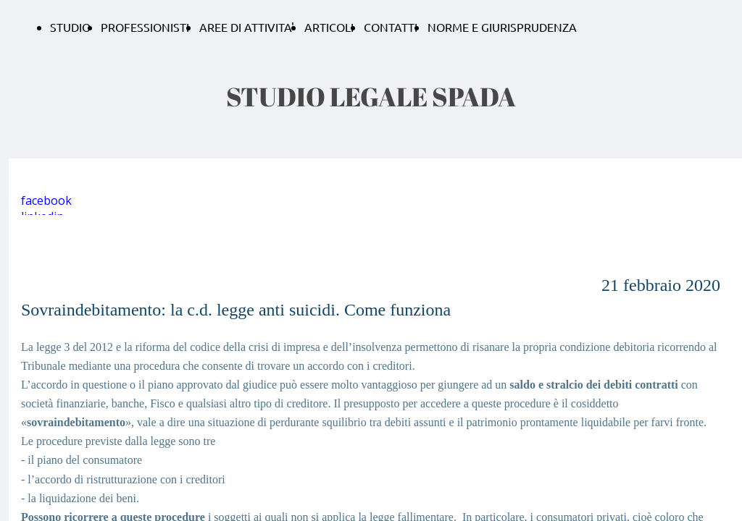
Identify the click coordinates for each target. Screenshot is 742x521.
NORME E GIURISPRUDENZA (502, 27)
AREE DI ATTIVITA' (246, 27)
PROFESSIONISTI (145, 27)
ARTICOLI (329, 27)
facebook (46, 200)
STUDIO (70, 27)
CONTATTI (390, 27)
